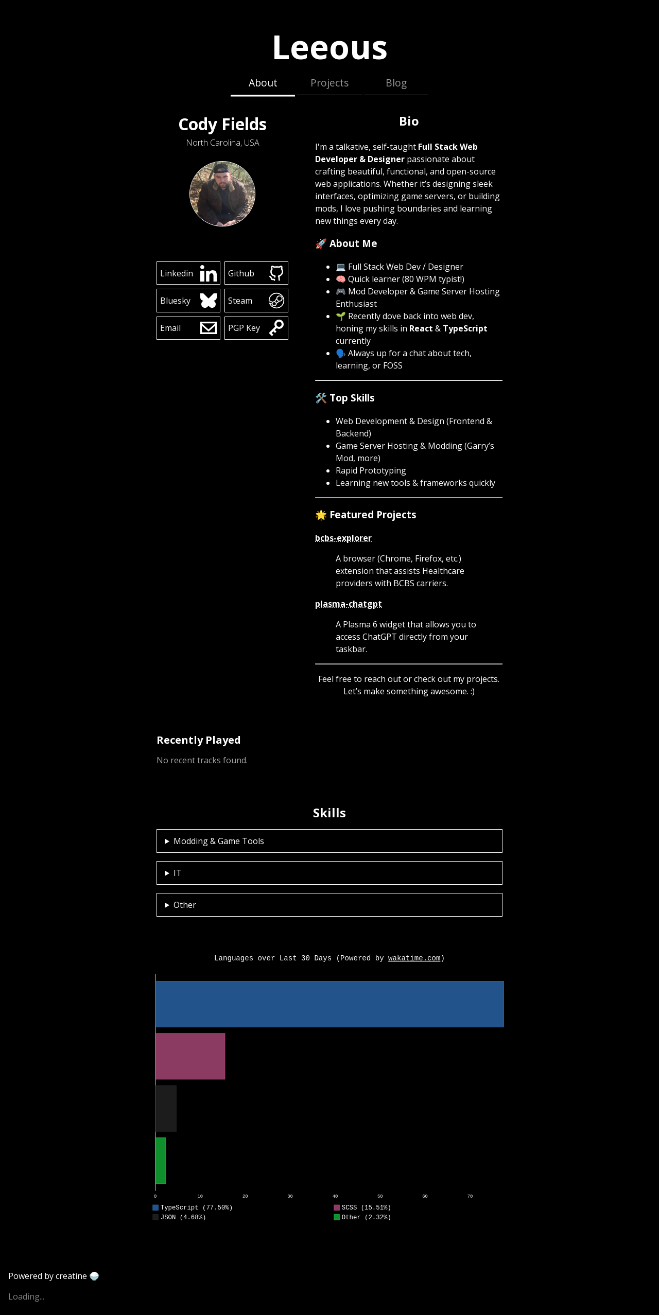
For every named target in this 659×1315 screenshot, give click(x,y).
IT (178, 873)
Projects (329, 83)
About (263, 83)
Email (188, 328)
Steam (256, 300)
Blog (396, 83)
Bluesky (188, 300)
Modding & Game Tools (219, 841)
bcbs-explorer (343, 537)
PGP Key (256, 328)
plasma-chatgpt (348, 603)
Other (185, 904)
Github (256, 273)
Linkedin (188, 273)
